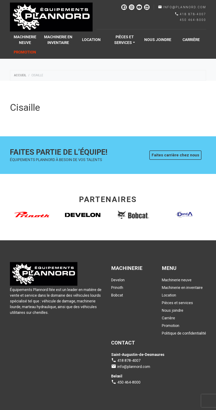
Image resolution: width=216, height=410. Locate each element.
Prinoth (117, 287)
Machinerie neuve (25, 40)
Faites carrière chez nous (175, 155)
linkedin (147, 7)
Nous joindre (157, 39)
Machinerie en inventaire (58, 40)
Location (91, 39)
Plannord (51, 17)
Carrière (191, 39)
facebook (124, 7)
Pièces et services (124, 40)
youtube (139, 7)
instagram (131, 7)
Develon (118, 280)
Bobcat (117, 295)
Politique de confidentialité (184, 333)
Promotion (25, 52)
